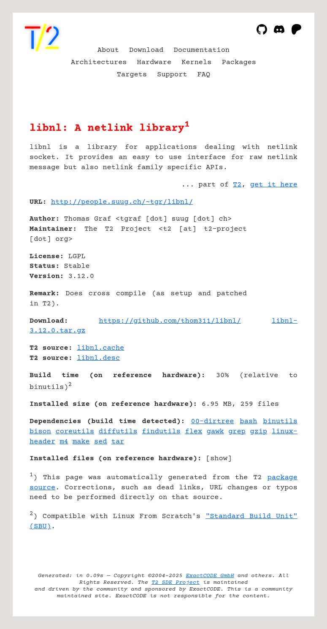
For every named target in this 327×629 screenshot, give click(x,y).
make (81, 442)
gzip (259, 432)
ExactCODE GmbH (210, 575)
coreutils (75, 432)
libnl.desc (98, 358)
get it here (273, 185)
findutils (161, 432)
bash (248, 422)
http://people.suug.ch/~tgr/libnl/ (122, 202)
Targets (132, 75)
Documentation (202, 50)
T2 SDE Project (175, 582)
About (108, 50)
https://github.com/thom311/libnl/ (170, 321)
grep (237, 432)
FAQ (204, 75)
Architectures (99, 63)
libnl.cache (100, 348)
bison (40, 432)
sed (100, 442)
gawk (215, 432)
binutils (280, 422)
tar (117, 442)
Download (146, 50)
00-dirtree (212, 422)
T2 (237, 185)
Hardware (154, 63)
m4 (63, 442)
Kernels (196, 63)
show (218, 459)
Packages (239, 63)
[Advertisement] (272, 252)
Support (172, 75)
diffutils (118, 432)
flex (193, 432)
